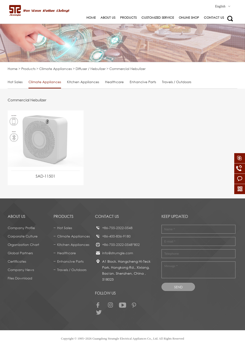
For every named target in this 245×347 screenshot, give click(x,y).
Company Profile (21, 228)
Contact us (214, 17)
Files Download (20, 278)
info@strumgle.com (117, 253)
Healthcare (114, 82)
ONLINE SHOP (189, 17)
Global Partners (20, 253)
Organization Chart (23, 245)
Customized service (157, 17)
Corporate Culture (23, 236)
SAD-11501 (45, 176)
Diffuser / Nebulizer (91, 69)
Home (91, 17)
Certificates (17, 261)
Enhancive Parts (143, 82)
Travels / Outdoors (176, 82)
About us (107, 17)
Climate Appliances (55, 69)
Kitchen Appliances (83, 82)
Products (128, 17)
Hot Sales (15, 82)
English (222, 6)
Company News (21, 270)
